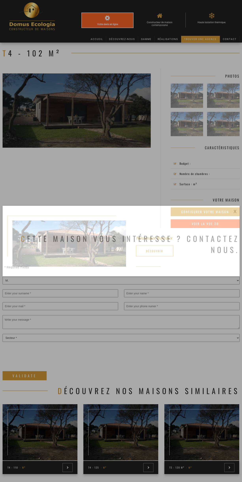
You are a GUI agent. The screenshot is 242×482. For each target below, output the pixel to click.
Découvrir (154, 251)
